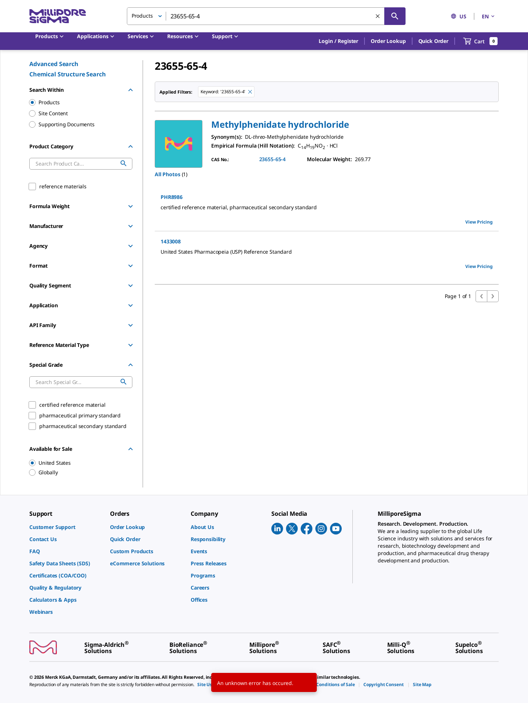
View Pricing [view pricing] (479, 222)
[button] (338, 41)
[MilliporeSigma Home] (57, 16)
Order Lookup (388, 40)
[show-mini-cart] (480, 41)
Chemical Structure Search (67, 74)
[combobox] (266, 16)
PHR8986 (172, 196)
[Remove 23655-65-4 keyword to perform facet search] (250, 91)
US (458, 16)
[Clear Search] (378, 16)
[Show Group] (130, 206)
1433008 (171, 241)
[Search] (395, 16)
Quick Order (433, 40)
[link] (66, 527)
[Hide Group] (130, 89)
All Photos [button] (167, 174)
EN (489, 16)
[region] (77, 463)
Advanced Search (53, 64)
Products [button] (142, 15)
